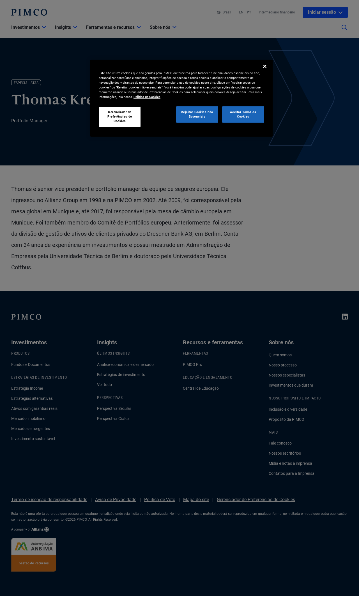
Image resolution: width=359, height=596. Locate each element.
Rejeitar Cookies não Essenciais (197, 114)
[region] (181, 98)
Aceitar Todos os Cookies (243, 114)
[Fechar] (265, 66)
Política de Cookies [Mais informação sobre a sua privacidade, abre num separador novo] (147, 97)
